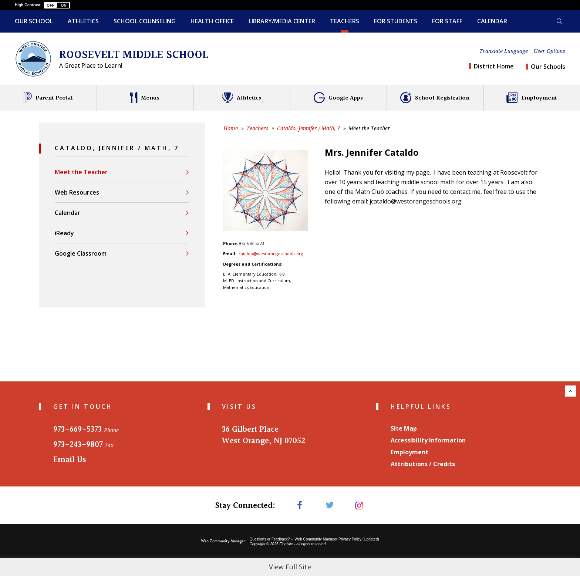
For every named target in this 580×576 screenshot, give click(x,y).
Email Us (69, 460)
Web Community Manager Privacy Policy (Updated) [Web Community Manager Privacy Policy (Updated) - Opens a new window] (336, 539)
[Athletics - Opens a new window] (241, 98)
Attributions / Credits (423, 464)
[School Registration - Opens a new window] (435, 98)
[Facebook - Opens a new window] (299, 505)
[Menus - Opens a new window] (145, 98)
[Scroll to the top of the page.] (570, 391)
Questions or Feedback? (269, 539)
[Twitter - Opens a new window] (329, 505)
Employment (409, 452)
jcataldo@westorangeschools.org (270, 253)
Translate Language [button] (503, 51)
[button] (57, 5)
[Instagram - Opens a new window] (359, 505)
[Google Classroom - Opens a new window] (122, 253)
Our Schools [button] (548, 67)
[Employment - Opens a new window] (531, 98)
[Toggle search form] (559, 21)
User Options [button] (549, 51)
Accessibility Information (428, 440)
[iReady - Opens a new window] (122, 233)
